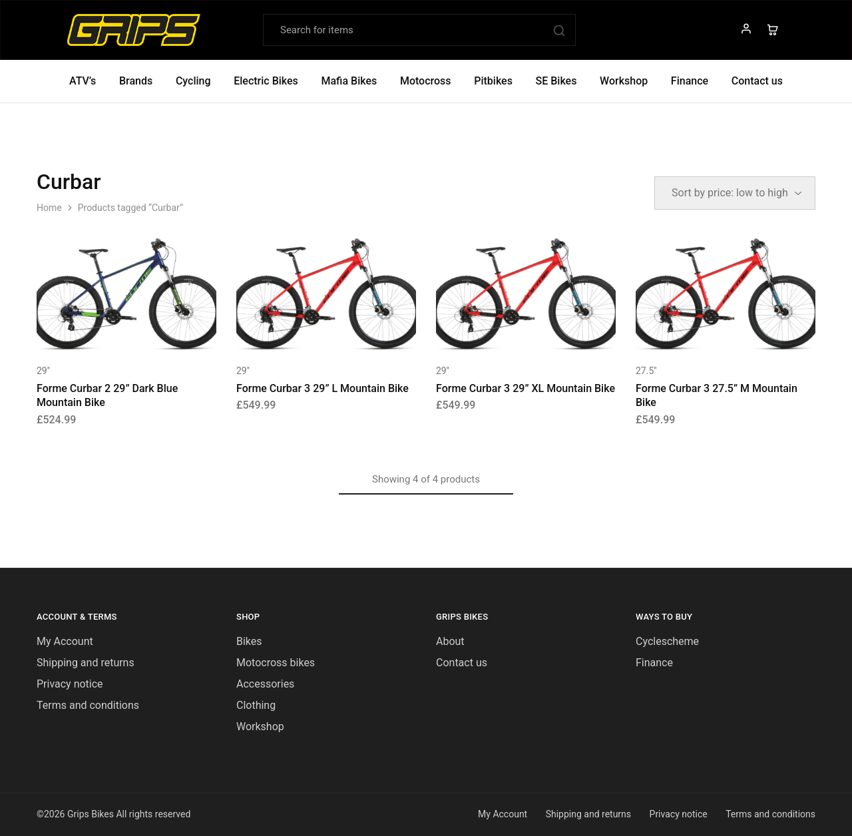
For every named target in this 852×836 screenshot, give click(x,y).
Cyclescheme (667, 641)
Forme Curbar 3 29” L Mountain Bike (322, 388)
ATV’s (82, 81)
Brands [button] (135, 81)
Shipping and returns (85, 662)
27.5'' (646, 370)
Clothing (256, 705)
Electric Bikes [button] (266, 81)
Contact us (461, 662)
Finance (689, 81)
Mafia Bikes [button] (349, 81)
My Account (65, 641)
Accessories (265, 684)
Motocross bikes (275, 662)
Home (49, 207)
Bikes (249, 641)
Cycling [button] (193, 81)
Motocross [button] (425, 81)
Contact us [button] (757, 81)
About (450, 641)
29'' (43, 370)
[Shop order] (734, 193)
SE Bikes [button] (556, 81)
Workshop (624, 81)
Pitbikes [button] (493, 81)
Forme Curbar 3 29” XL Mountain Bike (525, 388)
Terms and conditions (88, 705)
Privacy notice (70, 684)
